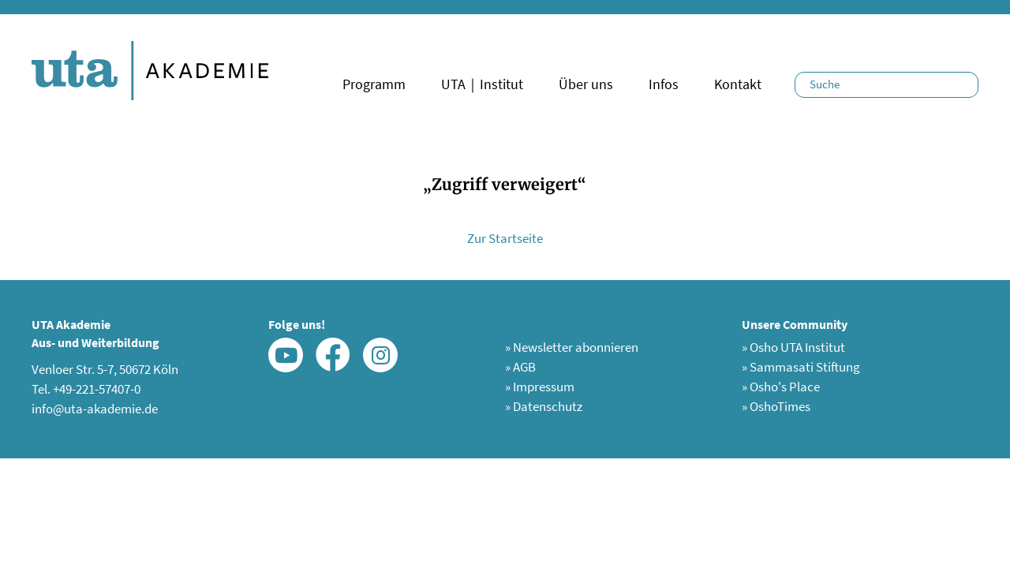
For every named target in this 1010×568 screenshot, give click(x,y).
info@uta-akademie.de (95, 408)
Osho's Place (781, 386)
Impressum (539, 386)
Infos (664, 84)
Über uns (586, 84)
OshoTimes (776, 406)
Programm (374, 84)
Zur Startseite (505, 238)
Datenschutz (543, 406)
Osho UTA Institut (793, 347)
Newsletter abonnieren (571, 347)
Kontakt (737, 84)
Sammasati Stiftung (801, 367)
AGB (520, 367)
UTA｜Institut (482, 84)
